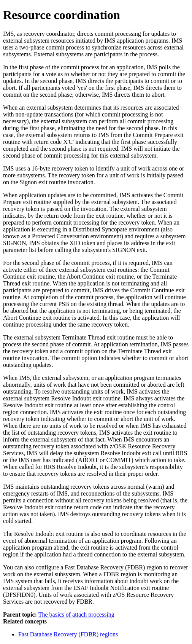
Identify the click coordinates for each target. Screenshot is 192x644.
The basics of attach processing (76, 614)
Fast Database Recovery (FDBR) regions (68, 634)
